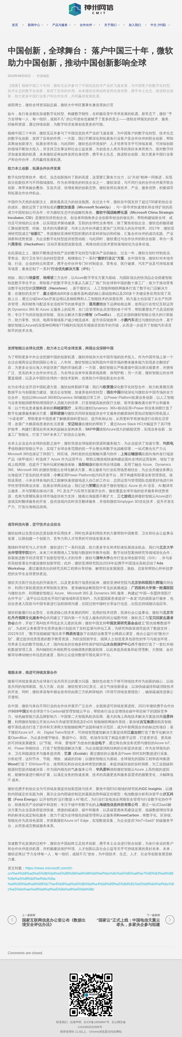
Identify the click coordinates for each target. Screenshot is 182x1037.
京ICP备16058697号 (96, 1022)
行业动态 (43, 76)
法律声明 (75, 1022)
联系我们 (62, 1022)
